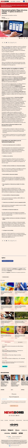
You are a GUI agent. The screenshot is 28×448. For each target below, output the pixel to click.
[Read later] (27, 38)
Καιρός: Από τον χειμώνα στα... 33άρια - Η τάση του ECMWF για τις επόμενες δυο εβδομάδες (7, 292)
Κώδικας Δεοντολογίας (19, 420)
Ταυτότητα (2, 420)
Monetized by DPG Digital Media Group (16, 436)
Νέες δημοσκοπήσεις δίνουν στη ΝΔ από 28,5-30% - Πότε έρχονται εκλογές (20, 292)
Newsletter (8, 272)
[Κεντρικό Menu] (26, 1)
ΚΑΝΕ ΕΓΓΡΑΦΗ (14, 405)
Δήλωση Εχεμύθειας (12, 420)
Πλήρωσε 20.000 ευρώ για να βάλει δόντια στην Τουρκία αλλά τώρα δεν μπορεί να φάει (20, 336)
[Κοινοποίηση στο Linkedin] (12, 42)
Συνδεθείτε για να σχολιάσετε (8, 260)
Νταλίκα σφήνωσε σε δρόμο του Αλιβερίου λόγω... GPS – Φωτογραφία (13, 358)
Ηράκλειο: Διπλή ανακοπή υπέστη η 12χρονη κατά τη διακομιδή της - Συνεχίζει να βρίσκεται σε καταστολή (13, 362)
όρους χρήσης (16, 401)
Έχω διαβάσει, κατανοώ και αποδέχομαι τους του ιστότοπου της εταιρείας (14, 401)
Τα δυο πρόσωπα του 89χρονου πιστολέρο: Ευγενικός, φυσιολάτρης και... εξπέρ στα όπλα (4, 383)
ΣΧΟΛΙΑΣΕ (21, 38)
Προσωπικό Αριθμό (7, 47)
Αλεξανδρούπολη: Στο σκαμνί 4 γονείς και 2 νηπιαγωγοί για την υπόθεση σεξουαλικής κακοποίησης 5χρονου (21, 322)
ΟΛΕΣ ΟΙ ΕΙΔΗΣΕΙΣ (13, 1)
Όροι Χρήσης (6, 420)
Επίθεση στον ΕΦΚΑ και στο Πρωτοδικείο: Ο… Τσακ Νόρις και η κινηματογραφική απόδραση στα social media (12, 351)
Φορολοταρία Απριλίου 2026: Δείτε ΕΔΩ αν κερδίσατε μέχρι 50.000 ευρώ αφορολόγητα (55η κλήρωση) (14, 6)
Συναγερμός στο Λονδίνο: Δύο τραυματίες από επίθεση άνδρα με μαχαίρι (12, 347)
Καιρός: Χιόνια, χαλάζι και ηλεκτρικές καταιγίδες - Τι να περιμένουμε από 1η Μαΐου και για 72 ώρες (20, 306)
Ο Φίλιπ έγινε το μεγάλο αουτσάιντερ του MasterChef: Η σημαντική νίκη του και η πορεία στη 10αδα (15, 383)
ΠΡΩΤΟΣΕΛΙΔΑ (18, 1)
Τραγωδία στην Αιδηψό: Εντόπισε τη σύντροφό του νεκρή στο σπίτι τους (6, 335)
